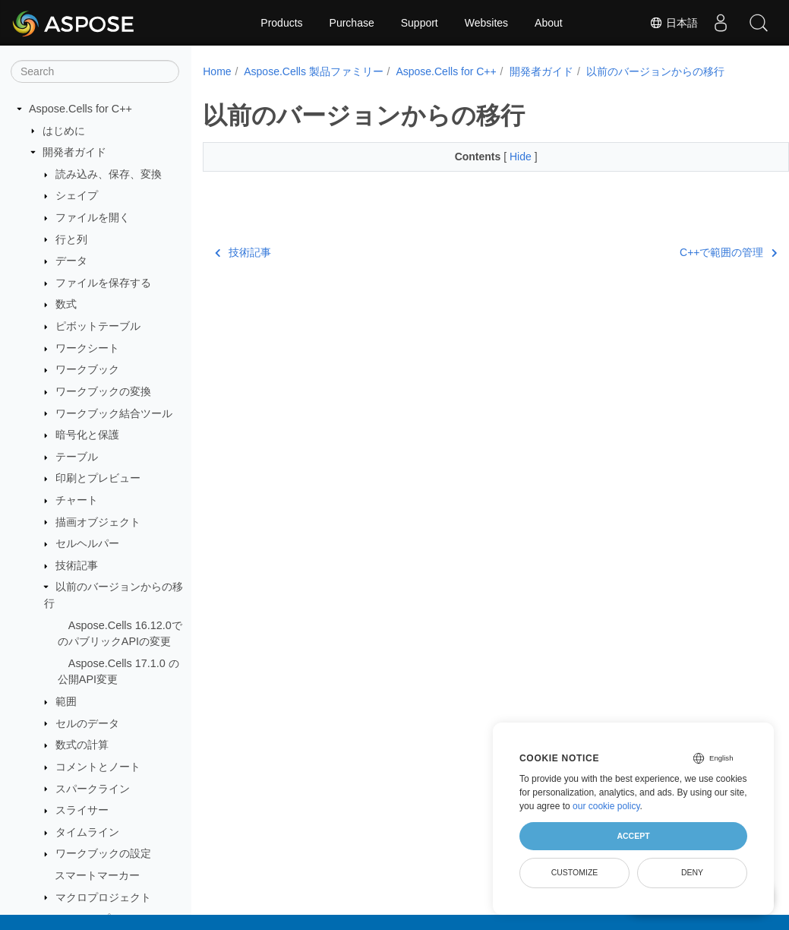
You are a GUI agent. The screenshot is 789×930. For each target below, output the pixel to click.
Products (281, 23)
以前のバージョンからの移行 (655, 71)
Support (419, 23)
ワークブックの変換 (103, 391)
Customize (574, 872)
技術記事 (76, 565)
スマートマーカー (97, 875)
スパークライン (92, 789)
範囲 (66, 701)
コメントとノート (97, 767)
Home (217, 71)
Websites (486, 23)
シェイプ (76, 195)
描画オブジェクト (97, 522)
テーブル (76, 457)
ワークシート (87, 348)
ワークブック (87, 369)
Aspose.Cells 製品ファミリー (313, 71)
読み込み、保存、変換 (108, 174)
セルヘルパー (87, 543)
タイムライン (87, 832)
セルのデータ (87, 723)
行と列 (71, 239)
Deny (692, 872)
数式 (66, 304)
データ (71, 261)
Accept (633, 835)
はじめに (64, 131)
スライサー (82, 810)
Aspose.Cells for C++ (80, 109)
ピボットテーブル (97, 326)
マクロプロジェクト (103, 897)
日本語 (673, 23)
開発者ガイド (74, 152)
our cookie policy (606, 806)
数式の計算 (82, 745)
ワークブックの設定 (103, 853)
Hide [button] (501, 156)
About (549, 23)
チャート (76, 500)
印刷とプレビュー (97, 478)
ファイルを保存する (103, 283)
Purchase (352, 23)
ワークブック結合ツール (113, 413)
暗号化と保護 (87, 435)
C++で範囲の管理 (687, 252)
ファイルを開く (92, 217)
